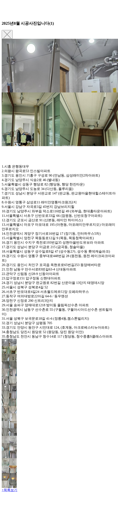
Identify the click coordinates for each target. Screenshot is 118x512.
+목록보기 (9, 490)
